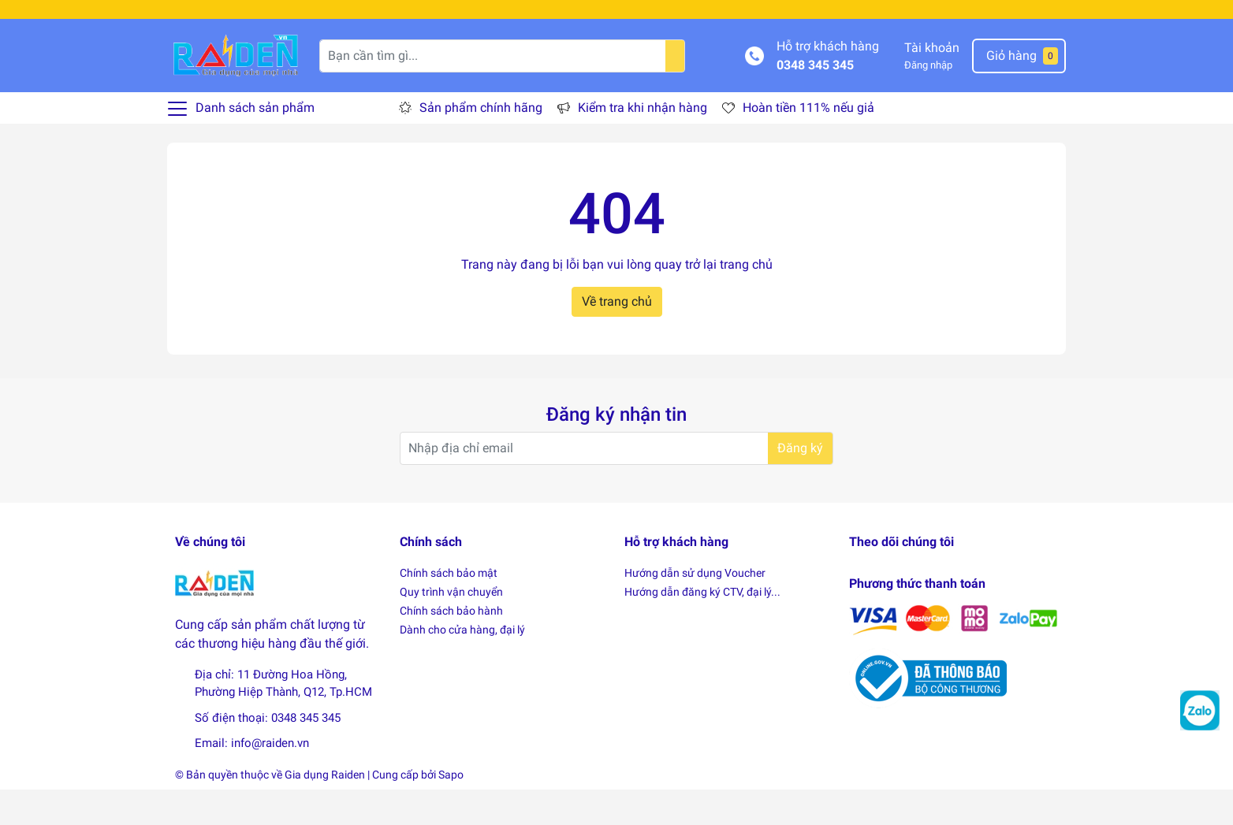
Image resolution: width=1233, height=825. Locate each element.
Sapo (451, 810)
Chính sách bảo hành (451, 646)
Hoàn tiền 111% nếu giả (808, 143)
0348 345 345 (815, 100)
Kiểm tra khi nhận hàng (642, 143)
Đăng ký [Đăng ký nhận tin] (800, 484)
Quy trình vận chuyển (451, 627)
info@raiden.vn (270, 778)
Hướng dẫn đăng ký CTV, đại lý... (702, 627)
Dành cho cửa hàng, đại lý (462, 665)
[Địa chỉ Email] (616, 484)
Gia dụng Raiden (325, 810)
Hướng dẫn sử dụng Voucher (695, 608)
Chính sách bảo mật (448, 608)
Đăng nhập (928, 100)
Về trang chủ (617, 336)
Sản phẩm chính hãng (480, 143)
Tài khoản (931, 83)
